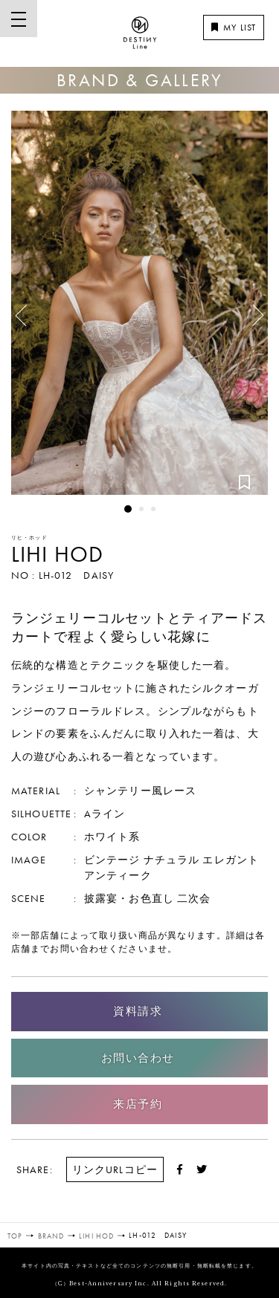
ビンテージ (112, 859)
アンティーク (118, 875)
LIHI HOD (57, 554)
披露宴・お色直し (129, 898)
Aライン (104, 813)
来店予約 (137, 1104)
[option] (139, 303)
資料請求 (137, 1011)
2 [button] (141, 509)
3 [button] (153, 509)
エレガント (230, 859)
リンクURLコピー (115, 1169)
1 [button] (128, 509)
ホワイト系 (112, 836)
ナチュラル (172, 859)
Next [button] (250, 321)
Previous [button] (26, 310)
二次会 (194, 898)
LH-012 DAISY (76, 575)
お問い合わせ (138, 1058)
